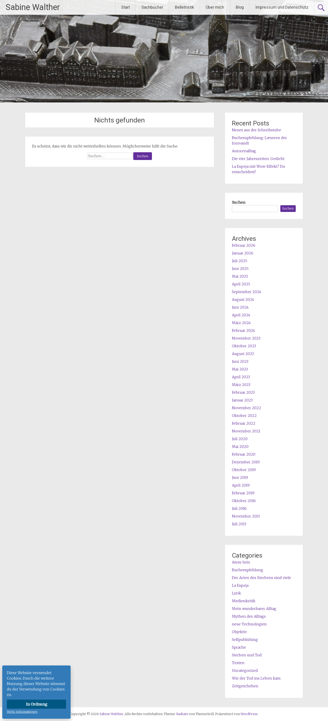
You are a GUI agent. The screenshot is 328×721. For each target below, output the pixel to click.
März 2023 (241, 384)
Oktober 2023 (244, 346)
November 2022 (246, 408)
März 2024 (241, 322)
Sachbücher (152, 7)
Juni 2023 (240, 361)
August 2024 (243, 299)
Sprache (239, 647)
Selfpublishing (245, 639)
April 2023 (241, 377)
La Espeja (240, 585)
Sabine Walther (33, 7)
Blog (240, 7)
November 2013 (246, 516)
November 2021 (246, 431)
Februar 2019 (243, 493)
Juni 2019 (240, 477)
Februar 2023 (243, 392)
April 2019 (241, 485)
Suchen (238, 202)
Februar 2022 (243, 423)
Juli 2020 (240, 439)
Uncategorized (245, 670)
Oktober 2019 (244, 469)
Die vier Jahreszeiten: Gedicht (258, 158)
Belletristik (184, 7)
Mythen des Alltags (249, 616)
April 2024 (241, 315)
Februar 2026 (243, 245)
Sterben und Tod (247, 655)
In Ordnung (36, 704)
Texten (238, 662)
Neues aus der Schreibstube (256, 130)
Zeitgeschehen (245, 686)
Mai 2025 (240, 276)
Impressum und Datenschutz (281, 7)
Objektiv (239, 632)
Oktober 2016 (244, 500)
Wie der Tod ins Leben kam (256, 678)
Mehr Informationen (22, 712)
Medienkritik (243, 601)
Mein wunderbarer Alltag (254, 608)
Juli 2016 (239, 508)
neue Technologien (249, 624)
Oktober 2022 (244, 415)
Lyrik (236, 593)
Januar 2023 (242, 400)
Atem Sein (241, 562)
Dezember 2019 (246, 462)
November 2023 (246, 338)
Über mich (215, 7)
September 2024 (246, 291)
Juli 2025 (239, 261)
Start (125, 7)
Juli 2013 (239, 524)
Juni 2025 (240, 268)
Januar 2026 (242, 253)
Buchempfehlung (247, 570)
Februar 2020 (243, 454)
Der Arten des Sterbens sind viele (261, 577)
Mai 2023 (240, 369)
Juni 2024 (240, 307)
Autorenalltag (244, 151)
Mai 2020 (240, 446)
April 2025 (241, 284)
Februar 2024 (243, 330)
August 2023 (243, 353)
